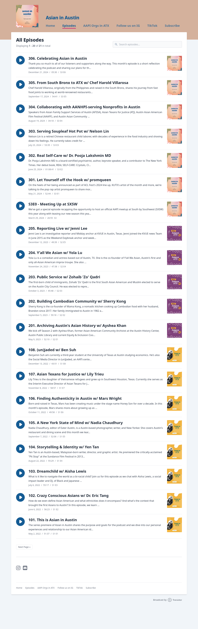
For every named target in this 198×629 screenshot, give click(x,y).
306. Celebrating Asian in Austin (57, 58)
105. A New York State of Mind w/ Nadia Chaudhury (75, 422)
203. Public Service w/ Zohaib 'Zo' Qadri (64, 276)
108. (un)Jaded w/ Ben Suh (52, 349)
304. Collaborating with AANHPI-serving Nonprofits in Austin (84, 106)
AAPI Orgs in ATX (96, 25)
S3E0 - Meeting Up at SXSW (52, 204)
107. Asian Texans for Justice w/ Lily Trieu (66, 374)
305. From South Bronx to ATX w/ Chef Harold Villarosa (78, 82)
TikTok (152, 25)
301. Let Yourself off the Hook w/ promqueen (69, 179)
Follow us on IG (128, 25)
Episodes (69, 25)
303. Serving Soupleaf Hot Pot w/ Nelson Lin (68, 131)
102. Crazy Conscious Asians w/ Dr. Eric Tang (68, 495)
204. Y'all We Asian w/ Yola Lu (55, 252)
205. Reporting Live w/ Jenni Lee (57, 228)
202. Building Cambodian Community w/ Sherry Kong (77, 301)
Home (50, 25)
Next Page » (24, 546)
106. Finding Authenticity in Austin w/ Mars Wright (75, 398)
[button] (20, 60)
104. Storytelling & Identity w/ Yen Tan (63, 446)
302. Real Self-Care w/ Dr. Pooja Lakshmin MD (69, 155)
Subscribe (172, 25)
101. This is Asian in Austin (52, 519)
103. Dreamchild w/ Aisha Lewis (57, 471)
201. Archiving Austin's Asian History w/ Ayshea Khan (77, 325)
